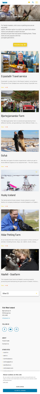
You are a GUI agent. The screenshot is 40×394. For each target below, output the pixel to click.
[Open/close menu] (36, 2)
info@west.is (6, 318)
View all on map (18, 44)
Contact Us (5, 344)
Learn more (5, 382)
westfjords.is (7, 365)
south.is (5, 352)
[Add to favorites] (36, 53)
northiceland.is (7, 358)
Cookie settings (20, 386)
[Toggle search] (33, 2)
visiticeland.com (8, 368)
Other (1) (5, 293)
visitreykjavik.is (8, 362)
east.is (5, 355)
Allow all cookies (19, 390)
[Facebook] (4, 329)
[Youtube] (10, 329)
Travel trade (5, 341)
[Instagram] (16, 329)
